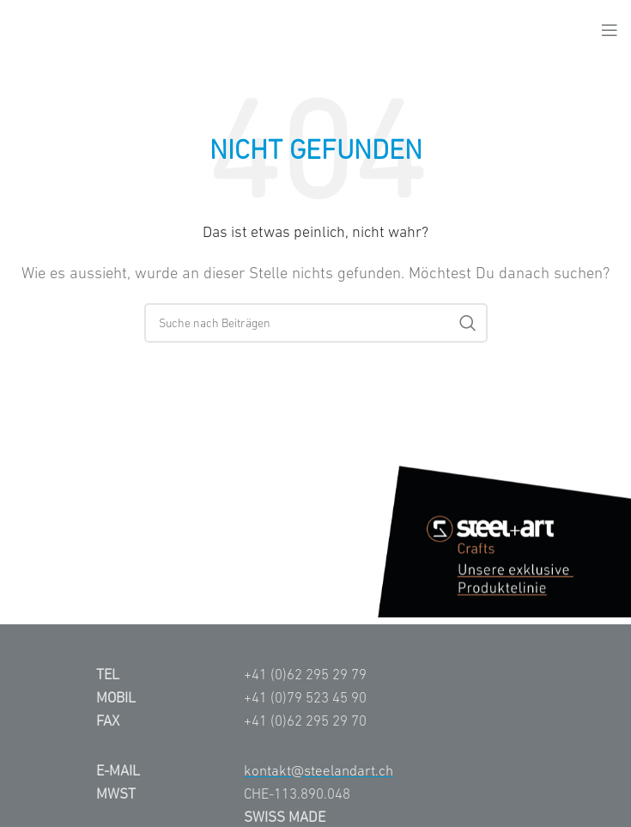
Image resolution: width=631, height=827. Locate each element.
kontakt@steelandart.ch (318, 770)
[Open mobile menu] (609, 30)
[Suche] (316, 323)
